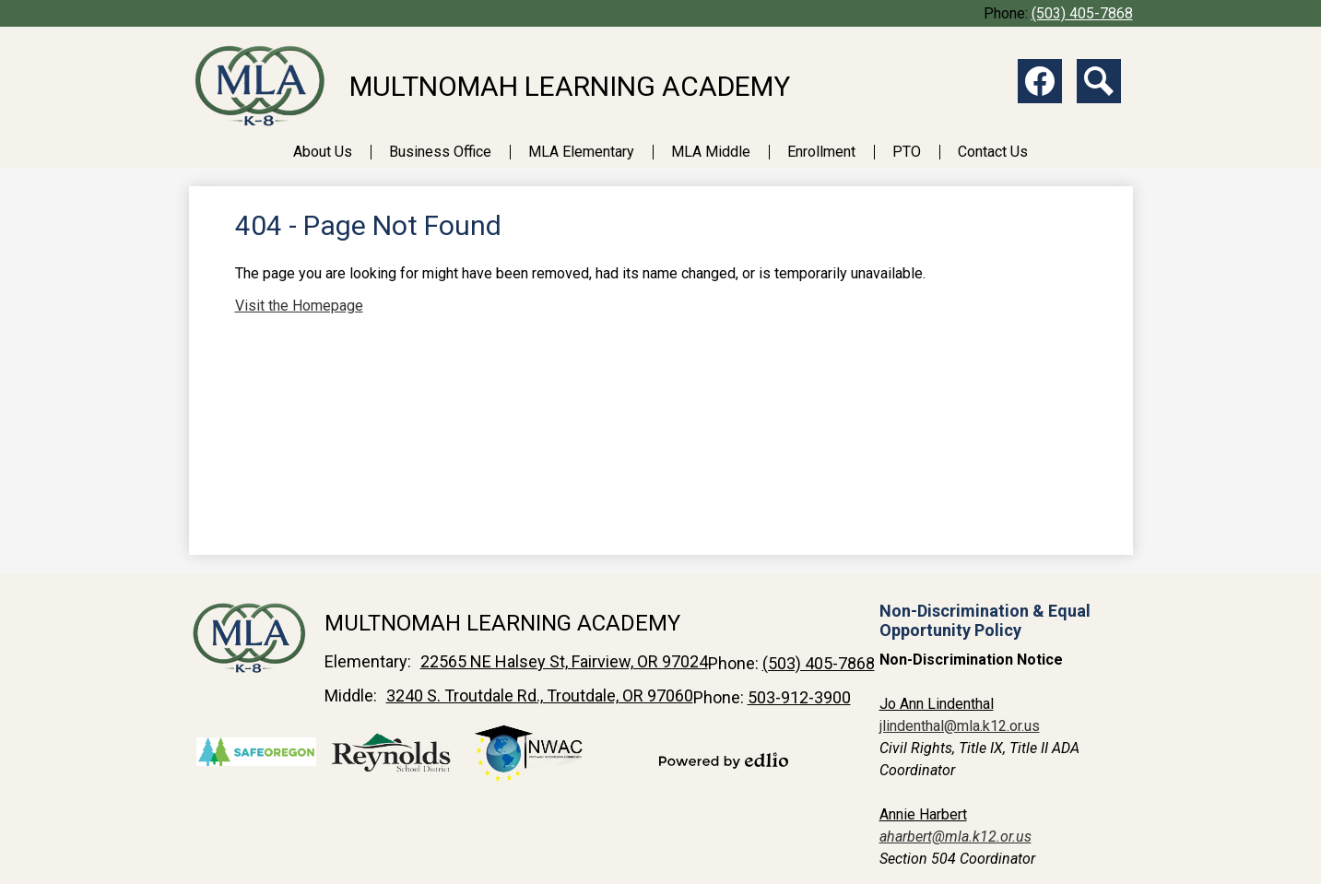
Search (1099, 84)
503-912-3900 (799, 697)
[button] (323, 152)
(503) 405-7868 (1082, 13)
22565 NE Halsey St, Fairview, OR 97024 (564, 661)
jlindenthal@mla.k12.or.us (959, 726)
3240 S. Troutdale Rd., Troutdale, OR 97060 (539, 695)
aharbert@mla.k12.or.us (955, 836)
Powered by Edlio (723, 760)
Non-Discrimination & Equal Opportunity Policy (985, 620)
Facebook (1040, 84)
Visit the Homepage (299, 305)
